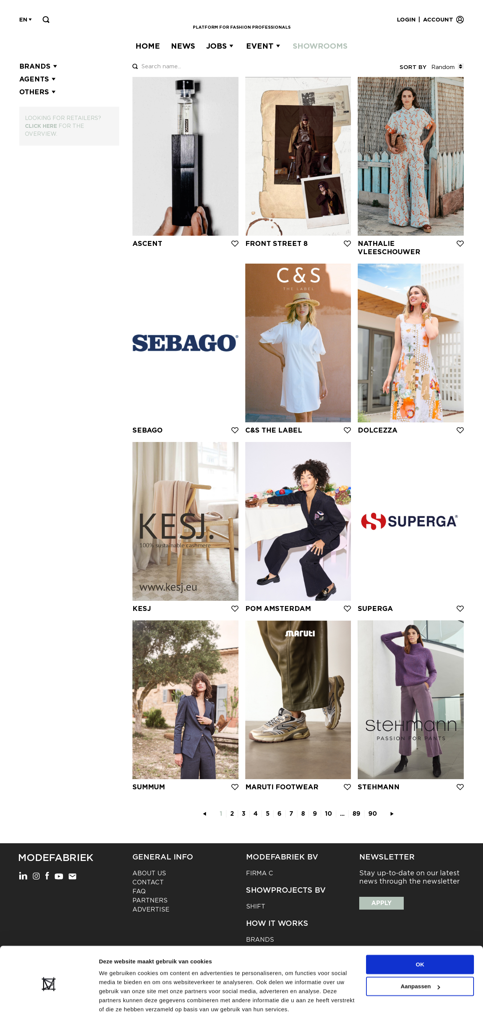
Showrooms (320, 46)
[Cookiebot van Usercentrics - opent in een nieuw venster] (49, 1007)
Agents (38, 79)
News (183, 46)
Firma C (259, 873)
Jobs (216, 46)
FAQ (139, 891)
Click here (41, 126)
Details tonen (117, 1007)
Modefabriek (55, 857)
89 (356, 813)
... (342, 813)
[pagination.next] (392, 814)
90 (372, 813)
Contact (148, 882)
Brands (39, 66)
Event (260, 46)
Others (38, 92)
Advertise (150, 909)
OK (420, 941)
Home (147, 46)
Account (438, 19)
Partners (150, 900)
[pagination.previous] (204, 814)
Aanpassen (420, 963)
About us (149, 873)
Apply (381, 903)
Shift (255, 906)
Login (406, 19)
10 (328, 813)
